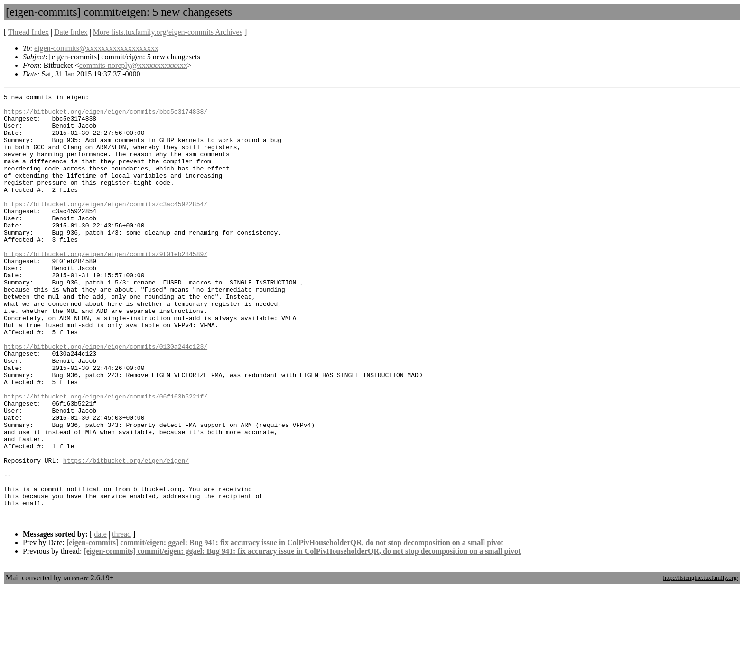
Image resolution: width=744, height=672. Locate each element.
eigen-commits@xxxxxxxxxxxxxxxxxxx (96, 48)
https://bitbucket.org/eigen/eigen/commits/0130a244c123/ (105, 397)
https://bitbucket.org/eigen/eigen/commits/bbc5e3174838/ (105, 115)
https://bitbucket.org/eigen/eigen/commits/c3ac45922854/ (105, 226)
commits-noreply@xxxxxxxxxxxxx (133, 65)
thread (121, 618)
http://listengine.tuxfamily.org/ (700, 661)
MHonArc (75, 662)
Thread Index (28, 32)
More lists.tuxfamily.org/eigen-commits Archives (167, 32)
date (100, 618)
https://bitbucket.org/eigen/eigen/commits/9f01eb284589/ (105, 286)
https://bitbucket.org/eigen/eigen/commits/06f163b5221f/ (105, 457)
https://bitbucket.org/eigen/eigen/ (126, 534)
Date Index (71, 32)
